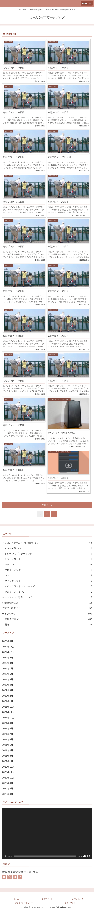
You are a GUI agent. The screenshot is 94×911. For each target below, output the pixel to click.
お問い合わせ (77, 899)
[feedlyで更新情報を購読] (15, 877)
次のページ (47, 505)
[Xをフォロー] (9, 877)
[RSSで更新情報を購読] (20, 877)
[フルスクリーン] (88, 856)
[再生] (5, 856)
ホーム (16, 899)
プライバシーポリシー (24, 903)
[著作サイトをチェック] (4, 877)
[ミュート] (84, 856)
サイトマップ (70, 903)
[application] (47, 833)
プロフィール (47, 899)
